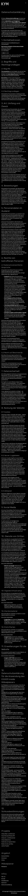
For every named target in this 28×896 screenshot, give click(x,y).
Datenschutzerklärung (15, 574)
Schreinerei (4, 858)
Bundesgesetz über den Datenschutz (12, 96)
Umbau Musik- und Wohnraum (8, 833)
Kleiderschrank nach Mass (7, 844)
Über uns (3, 876)
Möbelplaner (4, 866)
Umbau (3, 860)
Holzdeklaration (5, 880)
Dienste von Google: (9, 565)
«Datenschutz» (8, 607)
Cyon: (5, 605)
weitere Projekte (5, 846)
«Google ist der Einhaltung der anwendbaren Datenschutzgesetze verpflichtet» (15, 576)
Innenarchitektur (5, 856)
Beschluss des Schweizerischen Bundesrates (11, 226)
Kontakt (3, 878)
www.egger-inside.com (9, 804)
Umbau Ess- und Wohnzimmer (8, 838)
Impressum (4, 882)
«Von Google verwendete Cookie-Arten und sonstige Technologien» (14, 585)
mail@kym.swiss (5, 53)
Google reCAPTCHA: (9, 658)
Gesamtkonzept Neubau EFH (8, 835)
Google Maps (7, 619)
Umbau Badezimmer (6, 840)
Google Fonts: (7, 637)
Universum (23, 223)
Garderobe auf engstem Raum (8, 842)
